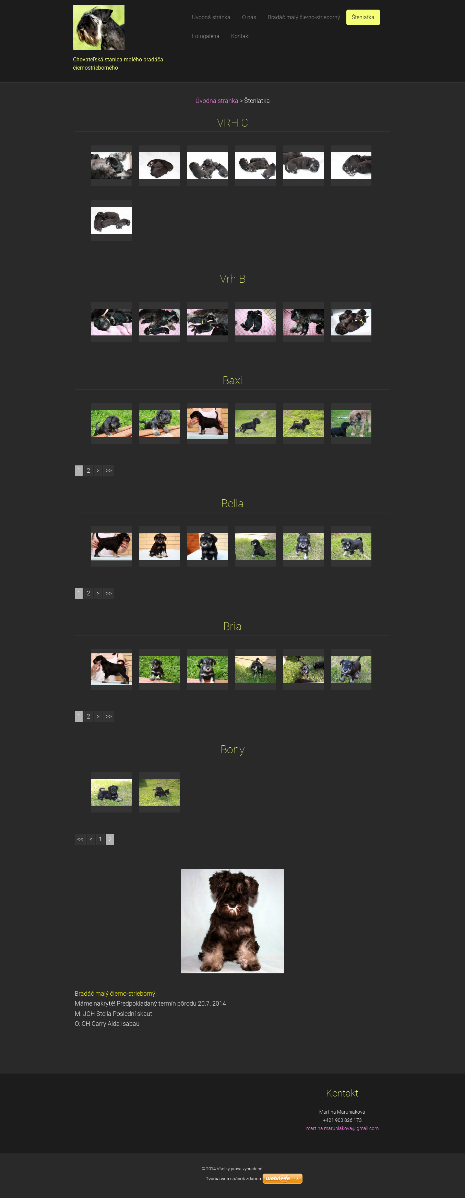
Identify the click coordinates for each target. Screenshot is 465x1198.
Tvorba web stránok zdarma (233, 1178)
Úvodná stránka (216, 100)
